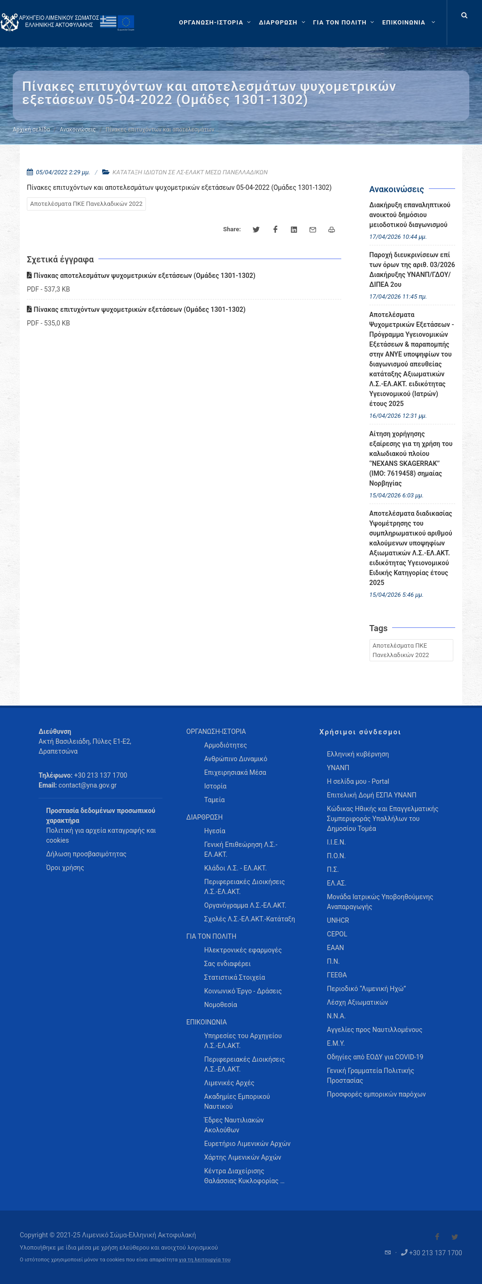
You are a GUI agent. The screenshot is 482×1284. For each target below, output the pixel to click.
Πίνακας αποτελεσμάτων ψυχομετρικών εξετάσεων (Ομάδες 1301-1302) (141, 275)
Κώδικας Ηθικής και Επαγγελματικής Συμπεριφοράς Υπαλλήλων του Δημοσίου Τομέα (383, 818)
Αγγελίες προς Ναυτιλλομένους (375, 1029)
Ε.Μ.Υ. (336, 1043)
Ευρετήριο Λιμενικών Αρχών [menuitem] (247, 1143)
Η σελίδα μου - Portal (358, 781)
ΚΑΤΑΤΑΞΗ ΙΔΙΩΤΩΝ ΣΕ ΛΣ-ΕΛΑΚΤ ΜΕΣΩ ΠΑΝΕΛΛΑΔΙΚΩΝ (190, 172)
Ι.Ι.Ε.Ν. (336, 842)
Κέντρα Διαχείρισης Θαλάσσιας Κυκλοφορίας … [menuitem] (244, 1176)
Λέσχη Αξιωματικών (357, 1002)
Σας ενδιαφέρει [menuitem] (227, 963)
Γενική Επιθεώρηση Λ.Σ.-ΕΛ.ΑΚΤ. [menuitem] (241, 849)
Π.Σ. (333, 869)
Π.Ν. (333, 961)
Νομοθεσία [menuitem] (220, 1004)
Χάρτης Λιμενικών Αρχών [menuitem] (242, 1157)
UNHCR (338, 920)
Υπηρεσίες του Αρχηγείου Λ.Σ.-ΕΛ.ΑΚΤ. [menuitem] (243, 1040)
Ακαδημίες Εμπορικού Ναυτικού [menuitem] (237, 1101)
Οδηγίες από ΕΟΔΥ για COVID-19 (375, 1057)
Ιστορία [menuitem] (215, 786)
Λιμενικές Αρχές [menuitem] (229, 1083)
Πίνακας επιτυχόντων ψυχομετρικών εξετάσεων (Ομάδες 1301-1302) (136, 309)
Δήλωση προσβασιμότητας (86, 854)
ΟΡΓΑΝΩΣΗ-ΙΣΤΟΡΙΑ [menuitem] (216, 731)
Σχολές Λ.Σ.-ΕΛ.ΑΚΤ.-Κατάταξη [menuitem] (249, 919)
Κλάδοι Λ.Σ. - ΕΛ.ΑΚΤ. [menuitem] (235, 868)
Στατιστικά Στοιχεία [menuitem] (234, 977)
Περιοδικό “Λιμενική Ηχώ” (366, 988)
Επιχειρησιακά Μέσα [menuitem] (235, 772)
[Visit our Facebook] (437, 1236)
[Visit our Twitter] (454, 1236)
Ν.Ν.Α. (336, 1016)
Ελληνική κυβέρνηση (358, 754)
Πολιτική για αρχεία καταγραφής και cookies (101, 835)
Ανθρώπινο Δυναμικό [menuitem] (235, 759)
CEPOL (337, 934)
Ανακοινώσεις (78, 129)
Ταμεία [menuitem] (214, 800)
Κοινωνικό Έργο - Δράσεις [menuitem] (243, 991)
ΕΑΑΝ (335, 947)
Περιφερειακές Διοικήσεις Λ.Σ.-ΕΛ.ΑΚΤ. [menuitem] (244, 886)
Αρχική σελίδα (31, 129)
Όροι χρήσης (65, 867)
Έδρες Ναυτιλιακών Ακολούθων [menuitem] (234, 1125)
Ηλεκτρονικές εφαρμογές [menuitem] (243, 950)
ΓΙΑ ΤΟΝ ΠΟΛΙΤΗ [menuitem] (211, 936)
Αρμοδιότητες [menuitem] (225, 745)
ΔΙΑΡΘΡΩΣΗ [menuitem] (204, 817)
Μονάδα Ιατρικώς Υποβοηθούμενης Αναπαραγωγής (380, 901)
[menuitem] (410, 22)
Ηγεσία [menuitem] (214, 831)
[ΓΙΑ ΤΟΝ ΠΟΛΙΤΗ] (345, 22)
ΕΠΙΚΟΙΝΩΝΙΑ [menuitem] (206, 1022)
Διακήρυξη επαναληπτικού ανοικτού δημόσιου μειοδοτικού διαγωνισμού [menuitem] (410, 214)
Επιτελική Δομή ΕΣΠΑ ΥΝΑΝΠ (372, 795)
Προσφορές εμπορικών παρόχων (376, 1094)
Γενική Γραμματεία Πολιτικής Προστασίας (370, 1075)
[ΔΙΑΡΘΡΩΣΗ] (283, 22)
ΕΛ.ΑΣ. (337, 883)
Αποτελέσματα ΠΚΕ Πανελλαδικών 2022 (86, 203)
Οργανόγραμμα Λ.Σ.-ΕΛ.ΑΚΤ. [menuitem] (245, 905)
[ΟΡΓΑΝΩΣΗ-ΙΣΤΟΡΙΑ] (216, 22)
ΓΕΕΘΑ (337, 975)
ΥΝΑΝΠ (338, 768)
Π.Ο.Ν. (336, 856)
